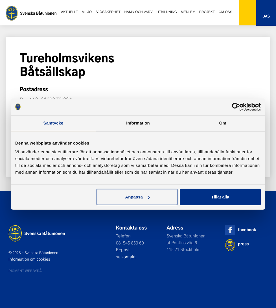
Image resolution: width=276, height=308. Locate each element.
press (243, 243)
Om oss (225, 12)
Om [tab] (222, 123)
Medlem (188, 12)
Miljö (87, 12)
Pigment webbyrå (25, 270)
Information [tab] (138, 123)
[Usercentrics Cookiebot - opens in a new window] (236, 106)
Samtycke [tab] (53, 123)
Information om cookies (29, 259)
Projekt (207, 12)
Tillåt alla (220, 197)
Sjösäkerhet (108, 12)
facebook (247, 229)
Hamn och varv (138, 12)
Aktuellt (69, 12)
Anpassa (137, 197)
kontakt (128, 257)
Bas (266, 16)
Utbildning (166, 12)
